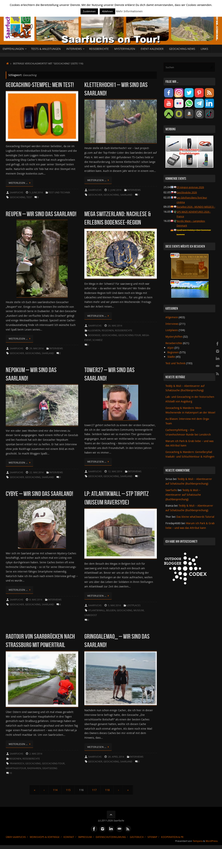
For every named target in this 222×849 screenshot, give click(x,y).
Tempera (198, 841)
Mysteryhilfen (173, 340)
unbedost (90, 615)
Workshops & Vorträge (45, 837)
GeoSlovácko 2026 (188, 192)
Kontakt (68, 837)
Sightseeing (49, 768)
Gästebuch (137, 837)
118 (107, 790)
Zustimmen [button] (89, 11)
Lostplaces (134, 605)
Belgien (111, 610)
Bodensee (94, 335)
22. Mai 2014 (36, 472)
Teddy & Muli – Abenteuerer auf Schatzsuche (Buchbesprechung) (183, 498)
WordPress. (212, 841)
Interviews (134, 190)
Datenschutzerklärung (111, 837)
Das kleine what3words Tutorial (195, 521)
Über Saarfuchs (16, 837)
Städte (171, 361)
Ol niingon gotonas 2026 (191, 187)
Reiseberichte (123, 330)
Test (29, 197)
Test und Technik (59, 192)
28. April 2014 (116, 756)
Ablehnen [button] (107, 11)
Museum (138, 610)
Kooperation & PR (172, 837)
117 (94, 790)
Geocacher (95, 194)
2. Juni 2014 (114, 190)
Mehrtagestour (16, 768)
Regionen (108, 330)
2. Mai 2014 (35, 753)
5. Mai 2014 (114, 605)
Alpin (170, 352)
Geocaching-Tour (129, 335)
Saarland (126, 194)
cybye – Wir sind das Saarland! (39, 493)
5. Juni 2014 (36, 192)
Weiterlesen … (20, 183)
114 (55, 790)
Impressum (85, 837)
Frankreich (17, 763)
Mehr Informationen (129, 11)
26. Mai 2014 (115, 325)
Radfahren (34, 768)
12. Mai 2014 (115, 471)
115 (68, 790)
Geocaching (17, 197)
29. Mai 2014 (36, 348)
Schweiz (97, 340)
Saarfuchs (16, 192)
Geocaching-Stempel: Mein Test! (40, 84)
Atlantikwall (96, 610)
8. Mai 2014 (35, 599)
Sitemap (152, 837)
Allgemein (94, 330)
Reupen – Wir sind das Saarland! (41, 213)
